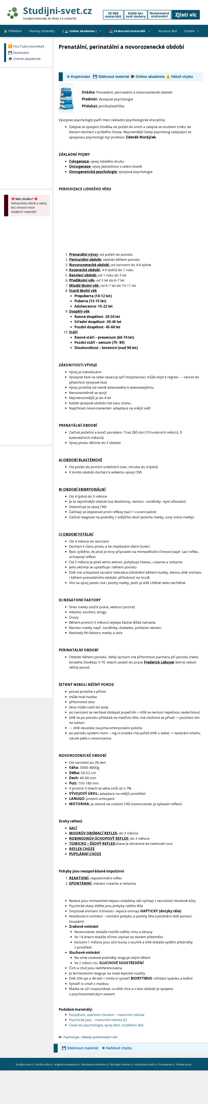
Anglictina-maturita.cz (67, 1064)
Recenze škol (167, 31)
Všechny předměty (42, 31)
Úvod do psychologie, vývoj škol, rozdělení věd (106, 1025)
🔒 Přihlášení (13, 31)
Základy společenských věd (99, 1037)
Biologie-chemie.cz (122, 1064)
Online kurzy (184, 1064)
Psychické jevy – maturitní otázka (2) (98, 1019)
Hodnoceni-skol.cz (146, 1064)
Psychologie (71, 1037)
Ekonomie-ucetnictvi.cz (95, 1064)
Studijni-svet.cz (57, 10)
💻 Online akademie (24, 58)
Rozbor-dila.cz (44, 1064)
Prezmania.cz (167, 1064)
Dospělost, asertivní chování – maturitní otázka (106, 1014)
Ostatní (193, 31)
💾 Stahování (18, 52)
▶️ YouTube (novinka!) (26, 46)
